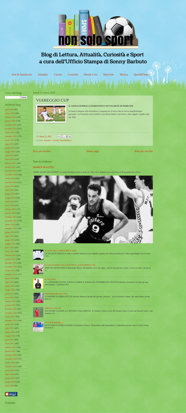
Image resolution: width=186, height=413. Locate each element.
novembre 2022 (11, 267)
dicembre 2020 (10, 355)
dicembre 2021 (10, 309)
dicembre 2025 (10, 125)
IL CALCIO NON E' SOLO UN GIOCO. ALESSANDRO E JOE (70, 265)
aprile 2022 (9, 294)
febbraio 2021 (10, 347)
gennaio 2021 (10, 351)
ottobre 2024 (10, 178)
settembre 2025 (11, 136)
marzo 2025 (9, 159)
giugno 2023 (10, 240)
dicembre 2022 (10, 263)
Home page (93, 151)
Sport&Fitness (142, 74)
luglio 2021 (9, 328)
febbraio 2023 (10, 255)
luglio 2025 (9, 144)
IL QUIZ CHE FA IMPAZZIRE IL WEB (61, 251)
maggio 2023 (10, 244)
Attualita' (43, 74)
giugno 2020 (10, 378)
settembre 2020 (11, 366)
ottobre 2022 (10, 271)
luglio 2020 (9, 374)
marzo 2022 (9, 297)
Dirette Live (90, 74)
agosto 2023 (9, 232)
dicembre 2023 (10, 217)
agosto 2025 (9, 140)
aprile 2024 (9, 202)
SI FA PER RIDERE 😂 (54, 323)
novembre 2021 (11, 313)
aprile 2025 (9, 155)
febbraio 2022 (10, 301)
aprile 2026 (9, 109)
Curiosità (73, 74)
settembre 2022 (11, 274)
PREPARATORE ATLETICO (56, 294)
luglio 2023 (9, 236)
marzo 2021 (9, 343)
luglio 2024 (9, 190)
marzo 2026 (9, 113)
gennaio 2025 (10, 167)
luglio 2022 (9, 282)
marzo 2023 (9, 251)
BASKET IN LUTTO (43, 167)
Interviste (108, 74)
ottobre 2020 (10, 363)
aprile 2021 (9, 340)
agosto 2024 (9, 186)
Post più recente (41, 151)
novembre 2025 (11, 129)
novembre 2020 (11, 359)
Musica (124, 74)
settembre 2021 (11, 320)
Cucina (58, 74)
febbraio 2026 (10, 117)
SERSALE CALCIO (53, 308)
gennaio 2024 (10, 213)
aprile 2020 (9, 386)
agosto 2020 (9, 370)
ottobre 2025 (10, 132)
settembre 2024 (11, 182)
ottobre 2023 (10, 225)
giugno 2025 (10, 148)
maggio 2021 (10, 336)
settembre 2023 (11, 228)
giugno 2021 (10, 332)
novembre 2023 (11, 221)
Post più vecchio (144, 151)
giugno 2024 (10, 194)
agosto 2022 (9, 278)
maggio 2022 (10, 290)
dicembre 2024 (10, 171)
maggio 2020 (10, 382)
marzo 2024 (9, 205)
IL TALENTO (50, 279)
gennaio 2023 (10, 259)
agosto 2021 (9, 324)
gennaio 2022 (10, 305)
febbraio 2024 (10, 209)
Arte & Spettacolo (21, 74)
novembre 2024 (11, 175)
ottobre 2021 (10, 317)
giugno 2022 (10, 286)
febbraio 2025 (10, 163)
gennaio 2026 (10, 121)
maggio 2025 (10, 152)
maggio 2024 (10, 198)
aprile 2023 (9, 248)
